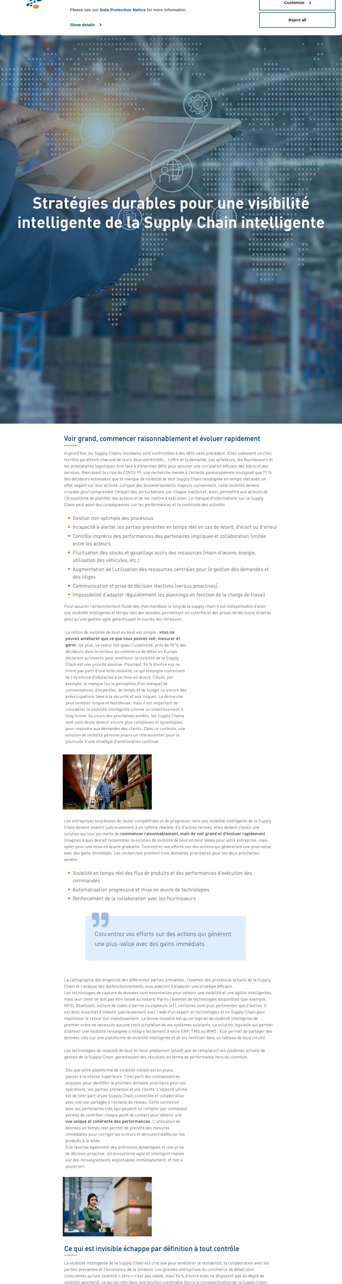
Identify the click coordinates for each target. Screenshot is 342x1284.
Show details (82, 54)
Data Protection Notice (123, 39)
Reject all (297, 49)
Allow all (297, 14)
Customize (297, 31)
